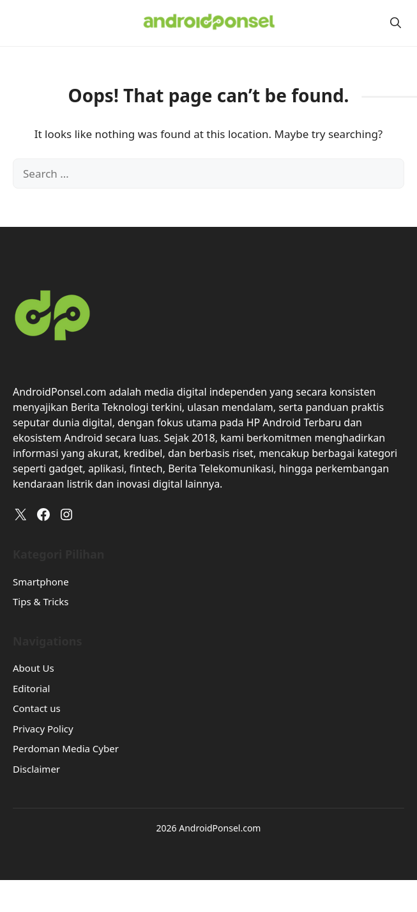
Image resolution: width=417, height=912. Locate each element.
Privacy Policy (43, 728)
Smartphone (41, 581)
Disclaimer (36, 768)
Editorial (31, 688)
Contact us (37, 708)
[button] (395, 22)
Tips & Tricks (40, 601)
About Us (33, 667)
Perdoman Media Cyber (66, 748)
